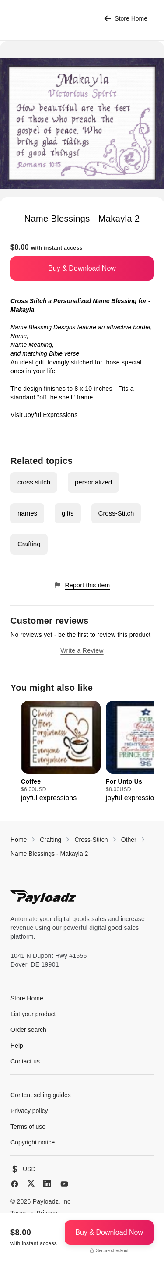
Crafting (29, 543)
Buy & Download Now (82, 268)
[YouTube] (64, 1184)
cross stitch (33, 482)
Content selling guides (40, 1095)
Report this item (82, 585)
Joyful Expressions (51, 414)
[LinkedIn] (47, 1183)
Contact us (25, 1061)
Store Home (125, 18)
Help (16, 1045)
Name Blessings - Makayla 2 (49, 853)
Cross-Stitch (116, 513)
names (27, 513)
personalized (93, 482)
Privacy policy (29, 1110)
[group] (61, 752)
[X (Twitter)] (31, 1183)
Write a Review (81, 650)
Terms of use (27, 1126)
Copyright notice (32, 1142)
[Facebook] (14, 1184)
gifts (68, 513)
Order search (28, 1029)
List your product (33, 1013)
